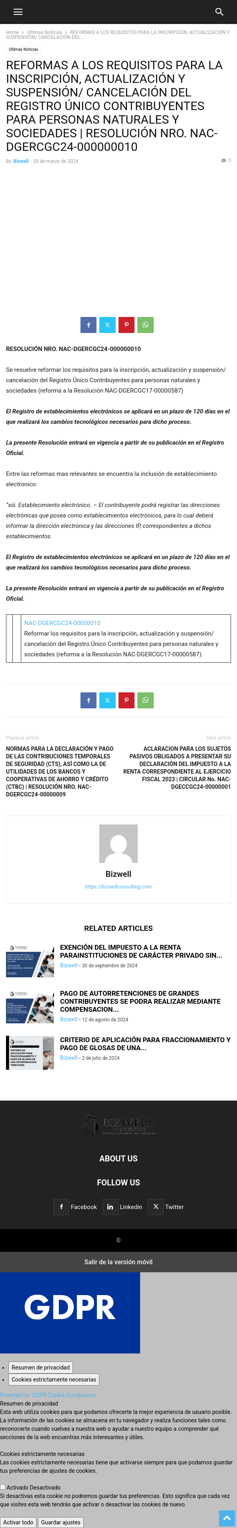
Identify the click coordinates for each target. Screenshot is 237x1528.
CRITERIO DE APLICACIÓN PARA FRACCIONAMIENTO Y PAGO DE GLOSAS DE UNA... (145, 1044)
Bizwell (21, 161)
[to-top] (227, 1514)
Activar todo (18, 1522)
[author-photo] (118, 863)
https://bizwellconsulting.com (118, 887)
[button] (18, 12)
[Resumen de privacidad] (40, 1368)
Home (12, 32)
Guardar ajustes (60, 1522)
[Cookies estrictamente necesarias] (53, 1380)
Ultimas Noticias (44, 32)
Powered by (48, 1395)
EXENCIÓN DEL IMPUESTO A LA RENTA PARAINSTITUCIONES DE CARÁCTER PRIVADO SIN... (141, 951)
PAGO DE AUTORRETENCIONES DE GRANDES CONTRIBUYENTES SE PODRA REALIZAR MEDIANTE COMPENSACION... (140, 1001)
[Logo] (118, 1134)
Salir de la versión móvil (118, 1262)
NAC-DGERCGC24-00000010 (62, 623)
